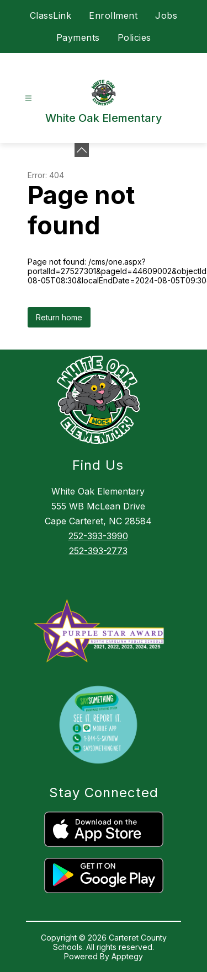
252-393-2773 (98, 550)
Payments (78, 37)
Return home (59, 317)
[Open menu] (28, 98)
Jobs (166, 15)
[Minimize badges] (82, 150)
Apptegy (127, 956)
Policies (134, 37)
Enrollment (113, 15)
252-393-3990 (98, 535)
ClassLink (51, 15)
